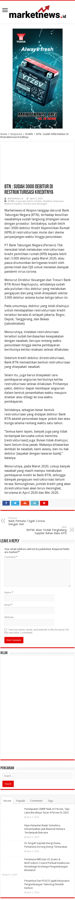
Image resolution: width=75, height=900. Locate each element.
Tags (50, 800)
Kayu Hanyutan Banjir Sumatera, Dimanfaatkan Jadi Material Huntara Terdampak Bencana (44, 829)
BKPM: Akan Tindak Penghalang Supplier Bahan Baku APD (46, 530)
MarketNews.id (15, 198)
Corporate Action (24, 201)
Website (9, 617)
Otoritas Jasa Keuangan (35, 204)
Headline (47, 201)
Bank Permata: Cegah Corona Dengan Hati (28, 521)
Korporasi (16, 134)
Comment (11, 557)
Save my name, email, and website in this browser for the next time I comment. (36, 631)
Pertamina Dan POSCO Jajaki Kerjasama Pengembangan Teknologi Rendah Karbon (46, 884)
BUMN (29, 134)
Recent (7, 800)
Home (3, 134)
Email (8, 604)
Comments (36, 800)
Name (8, 592)
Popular (20, 800)
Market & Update (13, 204)
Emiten (38, 201)
